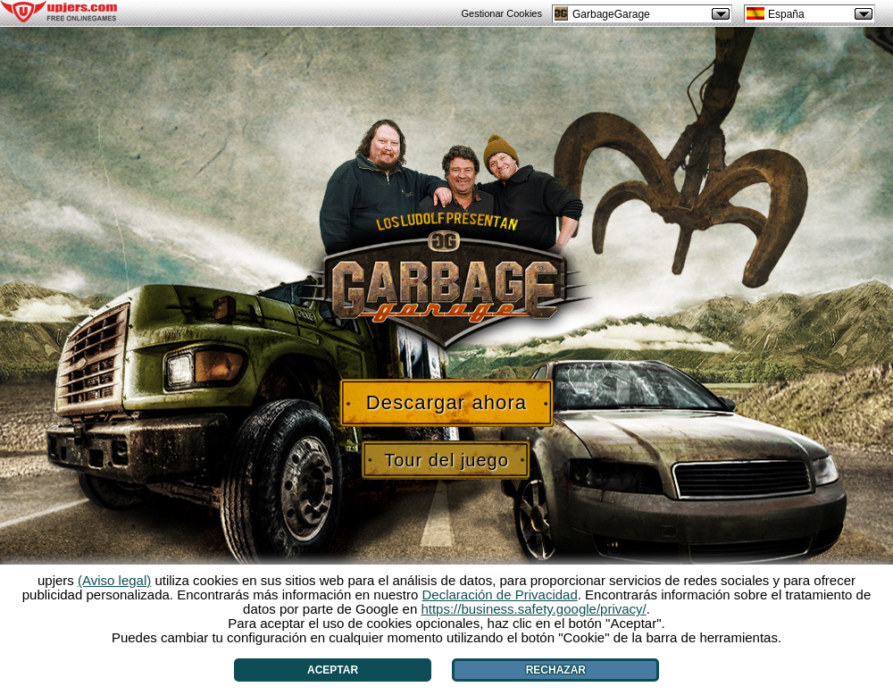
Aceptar (332, 670)
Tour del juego (446, 460)
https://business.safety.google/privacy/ (533, 608)
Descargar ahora (446, 402)
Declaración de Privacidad (500, 594)
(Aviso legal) (114, 580)
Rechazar (556, 670)
